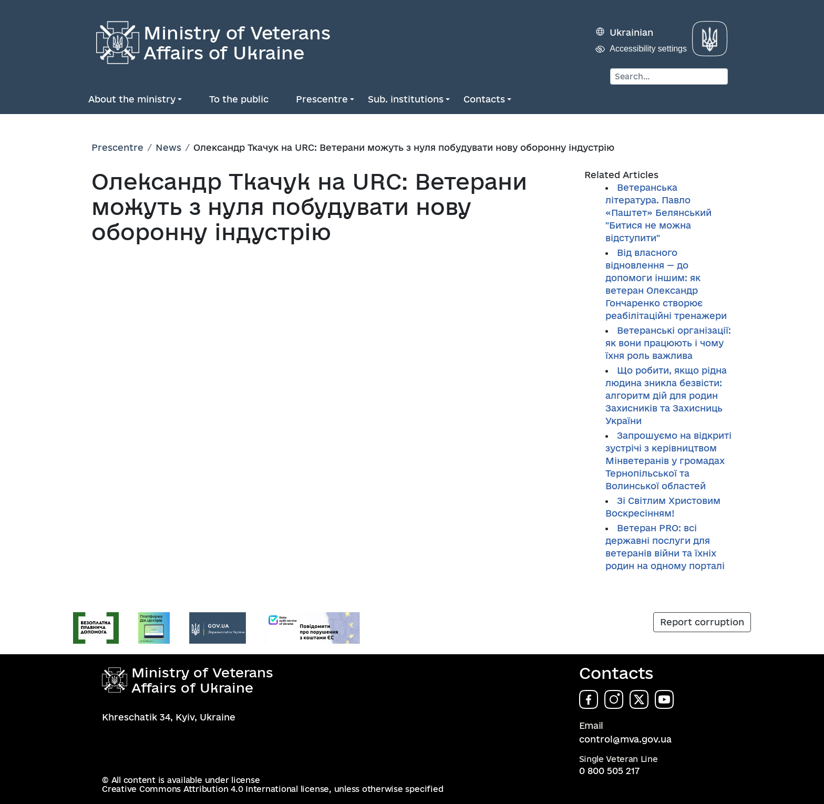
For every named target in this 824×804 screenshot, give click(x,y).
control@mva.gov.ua (625, 739)
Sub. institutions (406, 99)
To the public (239, 99)
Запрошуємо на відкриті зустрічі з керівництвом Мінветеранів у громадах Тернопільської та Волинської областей (668, 460)
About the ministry (132, 99)
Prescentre (322, 99)
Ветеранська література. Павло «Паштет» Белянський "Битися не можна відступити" (658, 212)
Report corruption (702, 622)
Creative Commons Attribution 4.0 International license (215, 789)
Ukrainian (631, 32)
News (168, 147)
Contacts (484, 99)
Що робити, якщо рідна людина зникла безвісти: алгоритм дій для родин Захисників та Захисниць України (666, 395)
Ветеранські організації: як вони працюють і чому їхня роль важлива (668, 342)
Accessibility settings (648, 48)
